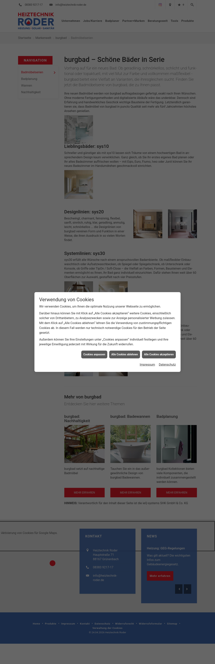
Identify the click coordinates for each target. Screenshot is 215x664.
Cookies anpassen (94, 354)
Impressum (147, 364)
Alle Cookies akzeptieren (159, 354)
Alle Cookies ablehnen (124, 354)
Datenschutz (167, 364)
